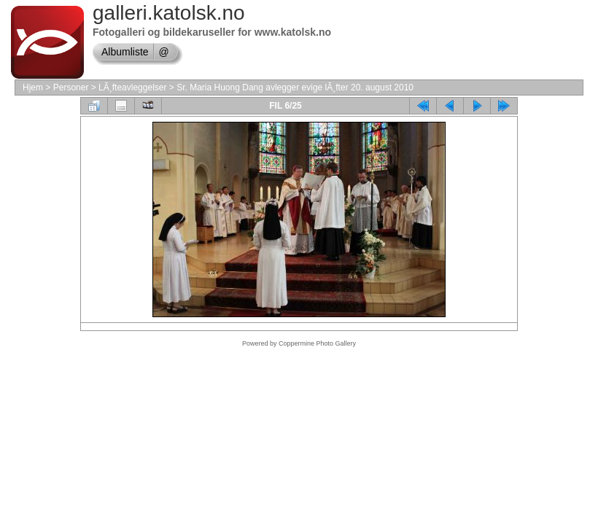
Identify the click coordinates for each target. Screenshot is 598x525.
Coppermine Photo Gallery (317, 343)
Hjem (33, 87)
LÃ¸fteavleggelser (132, 87)
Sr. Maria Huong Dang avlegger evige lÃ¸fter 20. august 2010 (294, 87)
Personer (71, 87)
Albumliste (125, 52)
